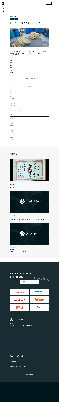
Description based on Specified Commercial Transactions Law (22, 363)
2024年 (11, 123)
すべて (11, 96)
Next (48, 86)
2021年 (11, 130)
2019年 (11, 135)
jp (47, 3)
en (49, 3)
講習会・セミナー (13, 105)
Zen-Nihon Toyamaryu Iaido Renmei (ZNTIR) (19, 366)
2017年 (11, 139)
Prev (11, 86)
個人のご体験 (13, 100)
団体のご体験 (13, 103)
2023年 (11, 125)
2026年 (11, 118)
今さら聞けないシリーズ (15, 110)
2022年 (11, 128)
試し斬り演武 (13, 98)
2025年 (11, 121)
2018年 (11, 137)
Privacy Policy (13, 361)
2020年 (11, 132)
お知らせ (14, 19)
